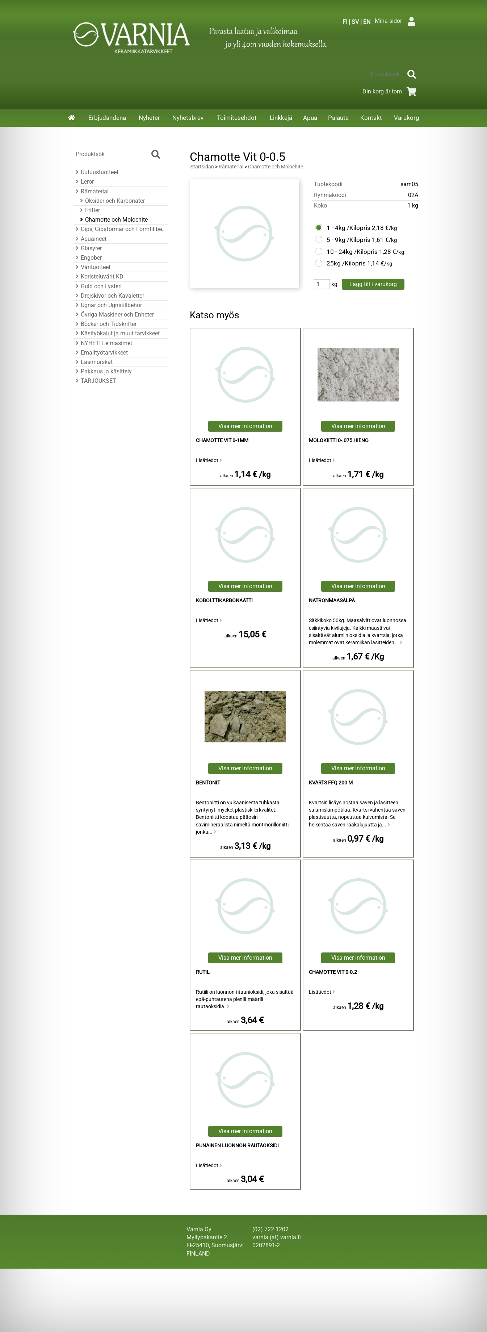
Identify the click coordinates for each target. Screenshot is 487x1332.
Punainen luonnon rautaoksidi (237, 1146)
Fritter (89, 210)
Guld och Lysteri (98, 286)
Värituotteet (92, 267)
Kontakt (371, 117)
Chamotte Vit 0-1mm (222, 440)
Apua (310, 117)
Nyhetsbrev (187, 117)
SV (355, 21)
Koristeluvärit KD (98, 276)
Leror (84, 181)
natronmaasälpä (332, 601)
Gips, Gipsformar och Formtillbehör (120, 229)
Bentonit (208, 783)
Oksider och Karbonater (111, 200)
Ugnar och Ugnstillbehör (108, 305)
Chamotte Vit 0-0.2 (333, 972)
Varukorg (406, 117)
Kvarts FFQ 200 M (331, 783)
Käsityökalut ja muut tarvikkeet (117, 333)
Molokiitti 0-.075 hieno (339, 440)
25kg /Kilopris (346, 263)
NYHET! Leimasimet (103, 343)
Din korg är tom (390, 91)
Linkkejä (281, 117)
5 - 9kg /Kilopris (348, 239)
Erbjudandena (107, 117)
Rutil (203, 972)
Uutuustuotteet (96, 172)
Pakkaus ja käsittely (103, 371)
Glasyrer (88, 248)
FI (345, 21)
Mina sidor (397, 20)
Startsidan (202, 167)
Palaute (338, 117)
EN (366, 21)
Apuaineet (90, 238)
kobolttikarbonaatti (224, 601)
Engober (88, 257)
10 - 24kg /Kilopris (352, 251)
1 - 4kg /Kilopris (348, 227)
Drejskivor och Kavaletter (109, 295)
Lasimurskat (93, 362)
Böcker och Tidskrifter (105, 324)
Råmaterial (91, 191)
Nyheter (149, 117)
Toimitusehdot (237, 117)
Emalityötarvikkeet (101, 352)
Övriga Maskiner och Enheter (114, 314)
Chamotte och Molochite (113, 219)
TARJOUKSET (95, 380)
